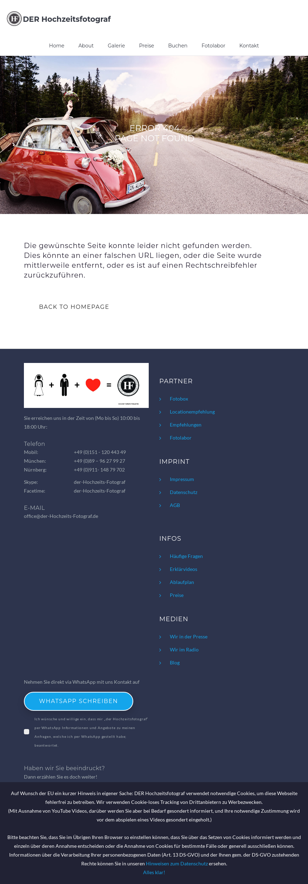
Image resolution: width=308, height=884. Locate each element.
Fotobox (179, 399)
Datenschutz (183, 492)
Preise (146, 46)
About (86, 46)
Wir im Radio (184, 649)
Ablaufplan (182, 582)
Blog (175, 662)
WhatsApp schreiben (78, 701)
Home (56, 46)
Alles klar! (154, 872)
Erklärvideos (183, 569)
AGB (175, 505)
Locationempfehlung (192, 412)
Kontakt (249, 46)
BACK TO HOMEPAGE (74, 307)
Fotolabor (213, 46)
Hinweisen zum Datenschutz (177, 863)
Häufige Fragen (186, 556)
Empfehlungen (185, 425)
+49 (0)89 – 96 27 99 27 (99, 461)
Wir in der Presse (188, 636)
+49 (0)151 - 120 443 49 (100, 452)
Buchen (177, 46)
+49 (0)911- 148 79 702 (99, 470)
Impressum (182, 479)
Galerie (116, 46)
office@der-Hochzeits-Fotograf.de (61, 516)
